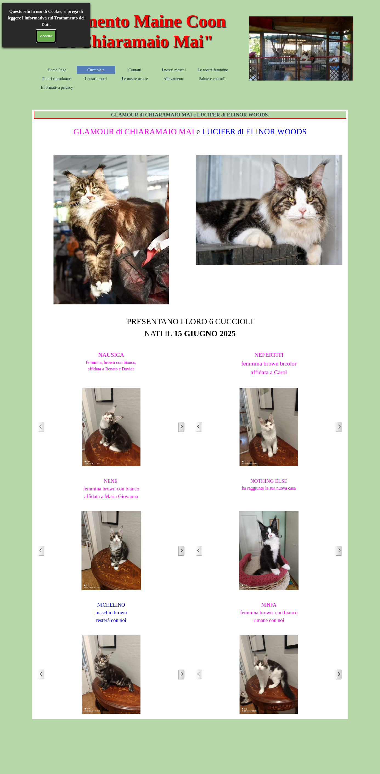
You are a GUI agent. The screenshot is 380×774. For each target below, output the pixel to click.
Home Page (57, 70)
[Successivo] (181, 427)
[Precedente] (41, 427)
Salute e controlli (212, 78)
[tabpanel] (190, 134)
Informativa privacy (57, 87)
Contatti (134, 70)
